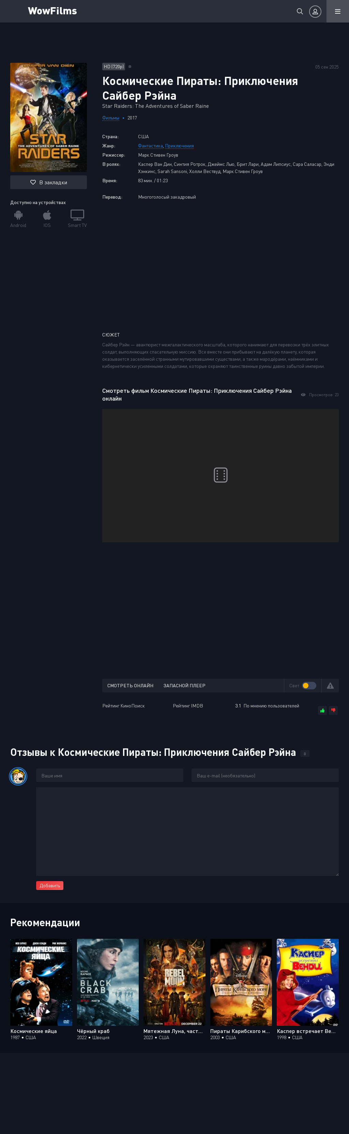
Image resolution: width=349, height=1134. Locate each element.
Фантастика (150, 145)
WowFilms (53, 10)
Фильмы (110, 117)
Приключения (179, 145)
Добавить (50, 885)
